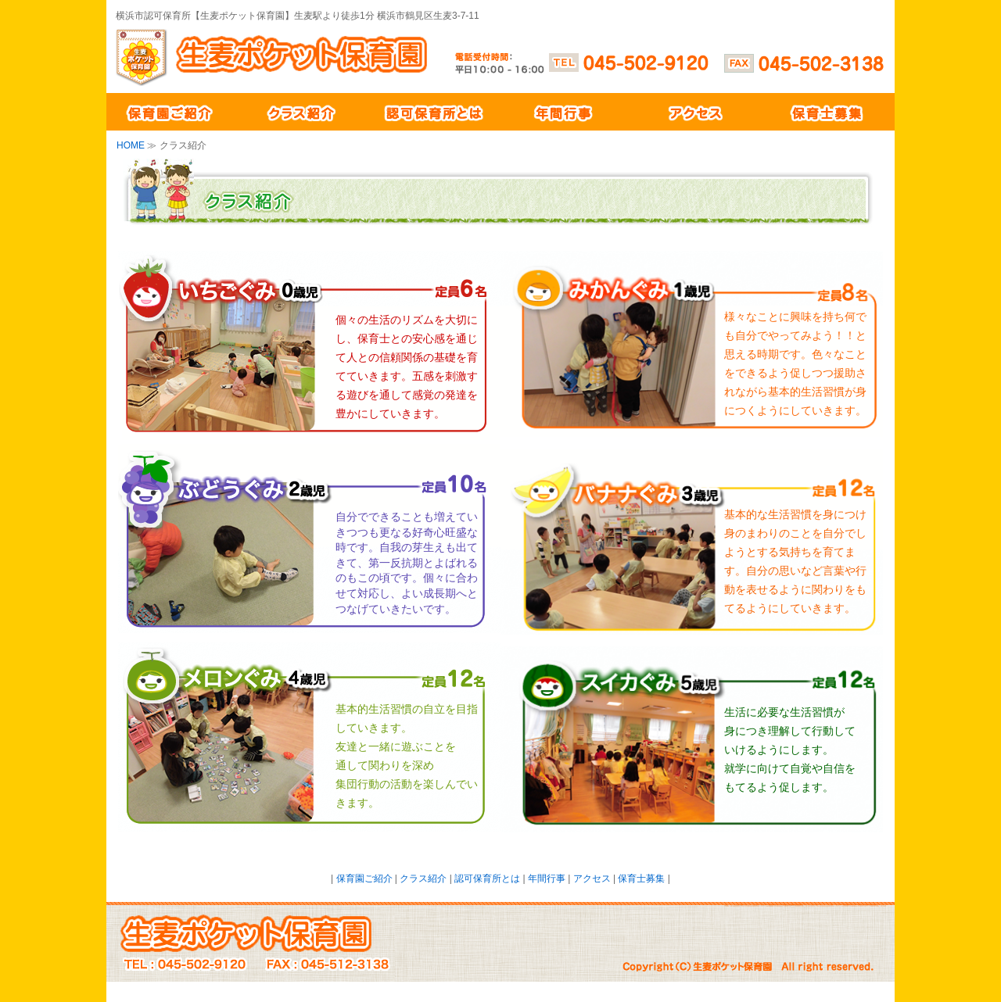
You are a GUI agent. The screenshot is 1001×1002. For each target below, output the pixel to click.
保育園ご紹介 (172, 112)
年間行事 (566, 112)
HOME (131, 145)
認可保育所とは (434, 112)
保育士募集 (829, 112)
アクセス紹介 (697, 112)
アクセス (592, 878)
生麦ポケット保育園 (322, 56)
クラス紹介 (303, 112)
